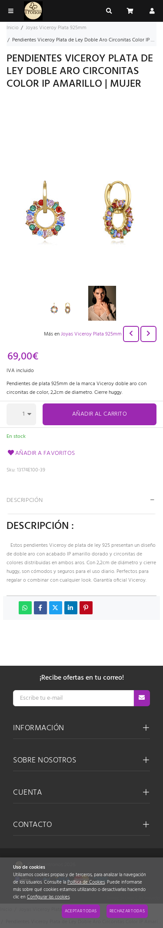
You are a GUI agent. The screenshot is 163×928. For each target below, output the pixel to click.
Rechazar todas (127, 911)
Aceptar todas (81, 911)
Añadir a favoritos (41, 453)
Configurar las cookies (48, 897)
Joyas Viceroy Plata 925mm (91, 334)
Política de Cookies (86, 882)
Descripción (25, 500)
